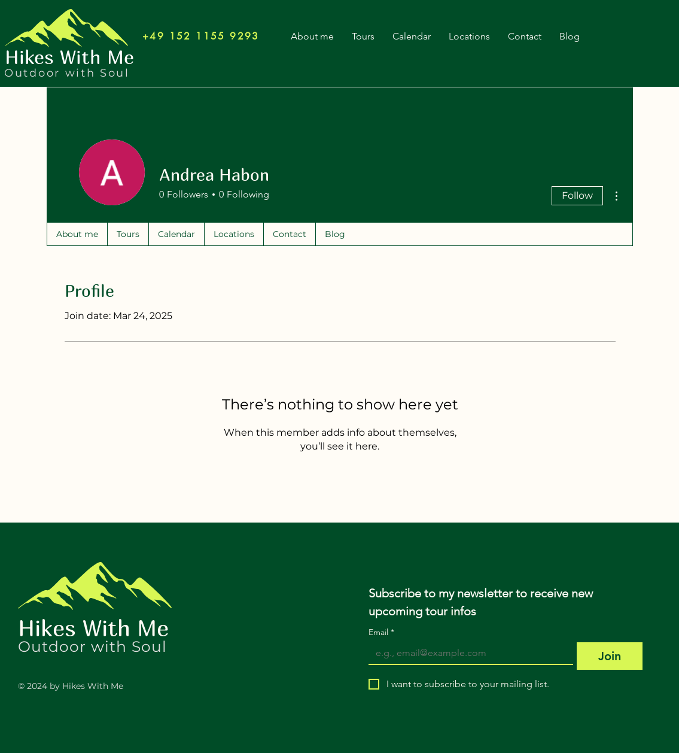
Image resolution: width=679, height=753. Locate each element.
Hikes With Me (93, 627)
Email (381, 632)
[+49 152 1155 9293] (201, 36)
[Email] (467, 653)
